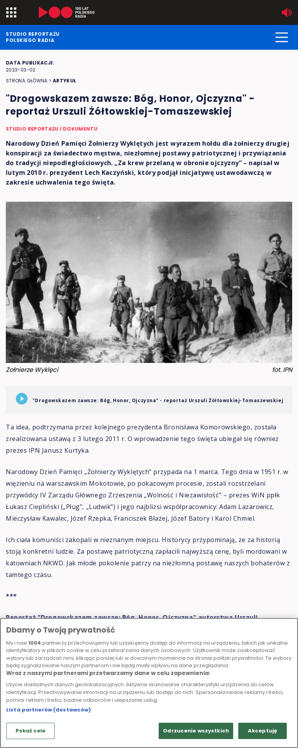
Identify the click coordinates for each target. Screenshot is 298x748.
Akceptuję (262, 730)
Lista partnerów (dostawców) (48, 709)
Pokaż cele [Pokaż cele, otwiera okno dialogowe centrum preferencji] (30, 730)
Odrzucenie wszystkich (196, 730)
